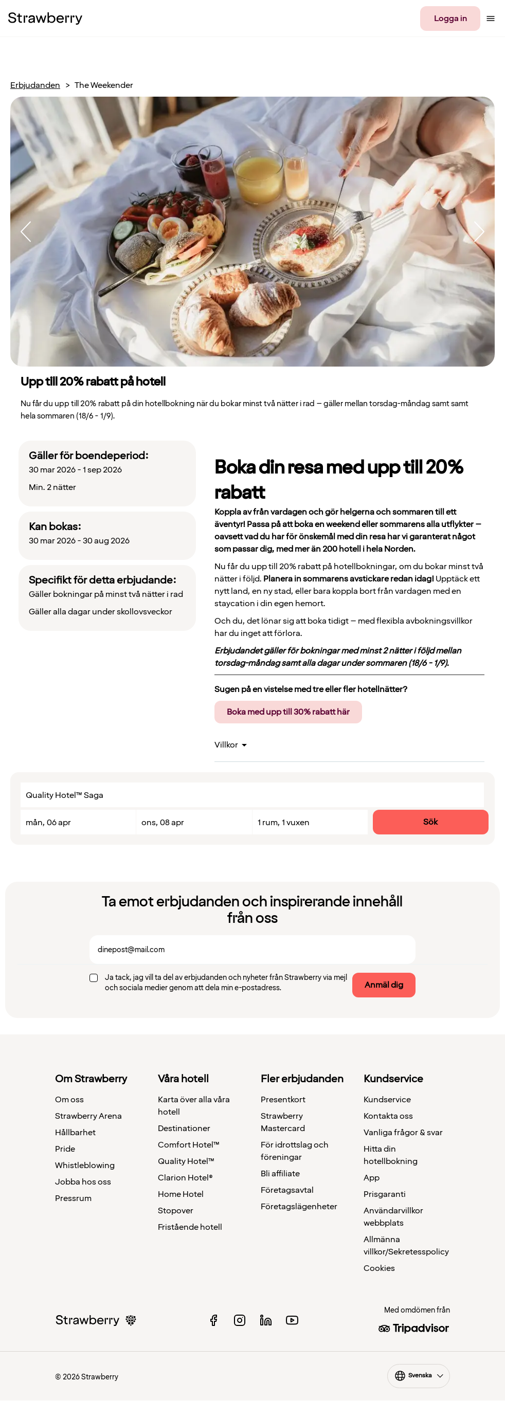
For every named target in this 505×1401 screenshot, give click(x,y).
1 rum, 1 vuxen (284, 822)
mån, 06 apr (48, 822)
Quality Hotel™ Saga (64, 795)
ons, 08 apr (162, 822)
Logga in (450, 18)
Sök (430, 822)
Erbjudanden (35, 85)
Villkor (226, 745)
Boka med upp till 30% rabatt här (288, 712)
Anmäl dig (384, 985)
